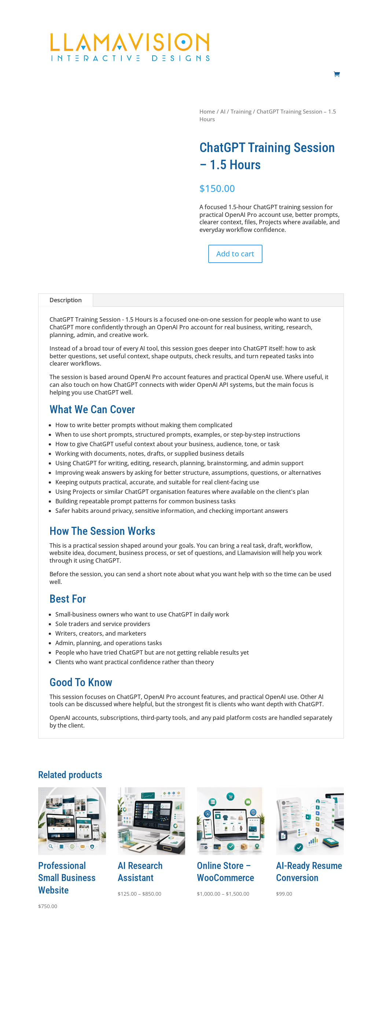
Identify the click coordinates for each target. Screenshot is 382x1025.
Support (334, 29)
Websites (244, 29)
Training (241, 111)
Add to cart (235, 254)
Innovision (60, 1010)
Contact (314, 56)
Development (292, 29)
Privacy (213, 970)
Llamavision (161, 1010)
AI (265, 29)
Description (65, 300)
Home (207, 111)
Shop (337, 56)
